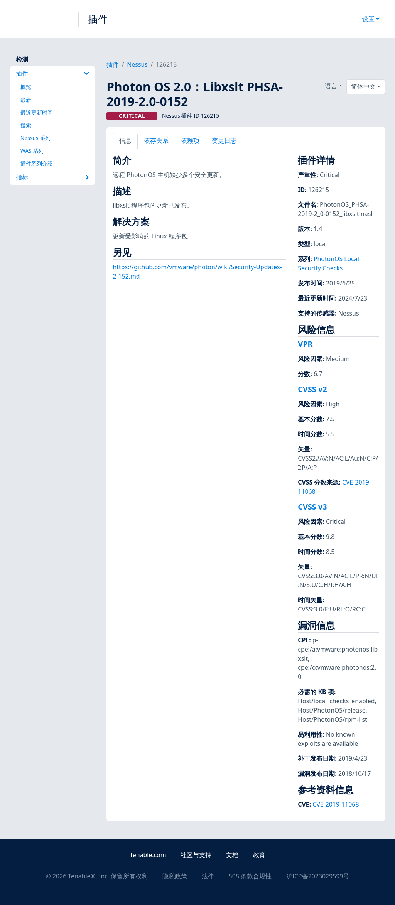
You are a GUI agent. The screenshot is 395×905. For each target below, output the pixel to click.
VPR (305, 344)
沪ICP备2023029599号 (317, 876)
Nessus (137, 64)
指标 (52, 177)
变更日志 (224, 140)
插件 (98, 19)
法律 (208, 876)
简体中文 (363, 86)
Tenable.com (148, 855)
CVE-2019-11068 (335, 804)
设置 (368, 19)
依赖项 (190, 140)
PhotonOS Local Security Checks (328, 263)
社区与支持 (196, 855)
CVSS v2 (312, 389)
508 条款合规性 (250, 876)
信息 (125, 140)
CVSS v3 (312, 506)
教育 (259, 855)
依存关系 (156, 140)
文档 (232, 855)
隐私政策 (174, 876)
